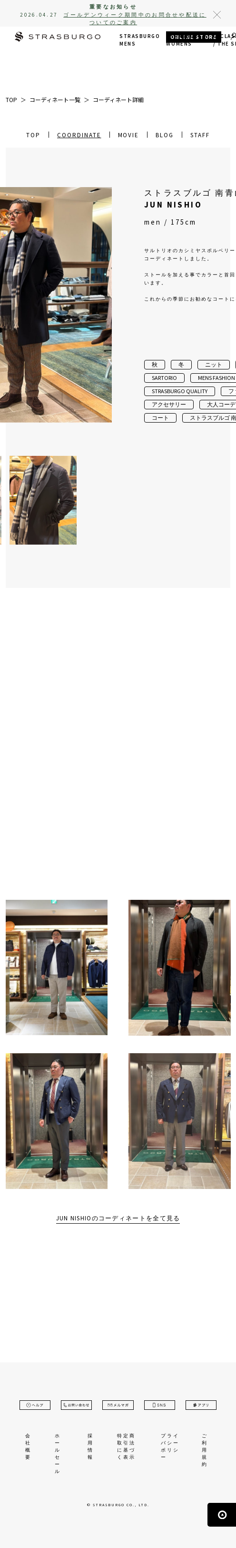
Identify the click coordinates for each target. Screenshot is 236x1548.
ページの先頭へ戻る (221, 1515)
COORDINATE (79, 135)
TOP (33, 135)
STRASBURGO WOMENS (186, 40)
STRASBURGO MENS (139, 40)
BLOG (165, 135)
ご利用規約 (205, 1450)
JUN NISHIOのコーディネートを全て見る (118, 1218)
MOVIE (128, 135)
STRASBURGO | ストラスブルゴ (57, 38)
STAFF (200, 135)
